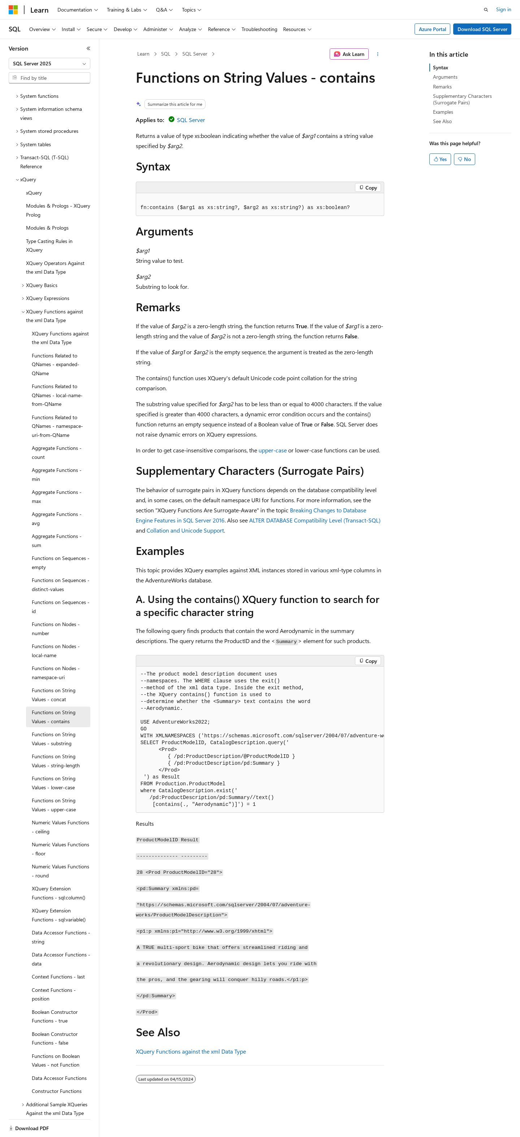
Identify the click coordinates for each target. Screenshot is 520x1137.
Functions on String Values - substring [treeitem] (53, 714)
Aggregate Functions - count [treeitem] (57, 427)
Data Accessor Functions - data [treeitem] (61, 934)
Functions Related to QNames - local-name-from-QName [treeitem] (57, 370)
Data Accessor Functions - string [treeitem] (61, 912)
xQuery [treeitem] (34, 167)
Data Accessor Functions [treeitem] (59, 1053)
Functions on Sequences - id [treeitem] (61, 582)
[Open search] (486, 9)
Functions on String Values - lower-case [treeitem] (53, 758)
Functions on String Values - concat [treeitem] (53, 670)
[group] (260, 740)
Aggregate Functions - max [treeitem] (57, 471)
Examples (443, 111)
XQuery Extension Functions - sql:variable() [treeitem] (59, 890)
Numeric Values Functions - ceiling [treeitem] (60, 802)
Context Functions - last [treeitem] (58, 951)
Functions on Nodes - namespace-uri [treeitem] (56, 648)
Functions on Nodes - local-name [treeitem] (56, 626)
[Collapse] (88, 48)
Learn (143, 53)
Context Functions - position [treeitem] (54, 969)
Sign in (503, 9)
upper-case (273, 450)
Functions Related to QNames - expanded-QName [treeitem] (55, 339)
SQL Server (194, 53)
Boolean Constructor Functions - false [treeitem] (55, 1013)
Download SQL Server (482, 29)
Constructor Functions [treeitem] (57, 1066)
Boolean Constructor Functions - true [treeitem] (55, 991)
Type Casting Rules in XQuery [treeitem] (49, 221)
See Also (442, 121)
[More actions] (378, 54)
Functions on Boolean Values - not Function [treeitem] (56, 1035)
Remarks (442, 86)
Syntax (440, 67)
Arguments (445, 76)
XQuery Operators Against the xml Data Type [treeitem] (55, 243)
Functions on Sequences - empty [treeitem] (61, 538)
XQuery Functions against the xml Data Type (191, 1051)
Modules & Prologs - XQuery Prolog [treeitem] (58, 185)
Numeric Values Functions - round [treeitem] (60, 846)
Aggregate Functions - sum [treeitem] (57, 516)
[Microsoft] (13, 9)
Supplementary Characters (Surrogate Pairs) (462, 99)
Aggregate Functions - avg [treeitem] (57, 494)
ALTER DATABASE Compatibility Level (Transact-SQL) (315, 520)
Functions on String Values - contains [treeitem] (53, 692)
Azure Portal (432, 29)
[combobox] (49, 63)
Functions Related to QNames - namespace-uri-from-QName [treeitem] (57, 401)
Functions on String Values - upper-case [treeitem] (54, 780)
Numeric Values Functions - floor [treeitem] (60, 824)
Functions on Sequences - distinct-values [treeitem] (61, 560)
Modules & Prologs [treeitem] (47, 202)
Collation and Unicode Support (185, 530)
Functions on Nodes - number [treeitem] (56, 604)
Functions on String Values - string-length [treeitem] (56, 736)
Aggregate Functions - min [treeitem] (57, 449)
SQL (165, 53)
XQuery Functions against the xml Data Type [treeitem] (60, 313)
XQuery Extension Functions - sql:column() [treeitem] (58, 868)
